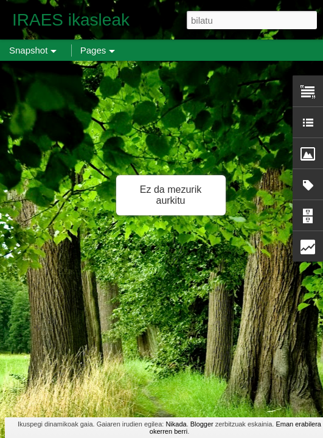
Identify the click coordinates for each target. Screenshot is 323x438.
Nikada (175, 424)
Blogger (202, 424)
